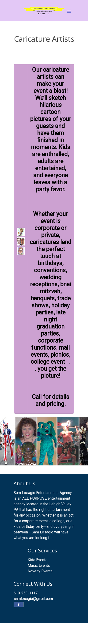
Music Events (39, 565)
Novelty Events (40, 571)
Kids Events (37, 560)
